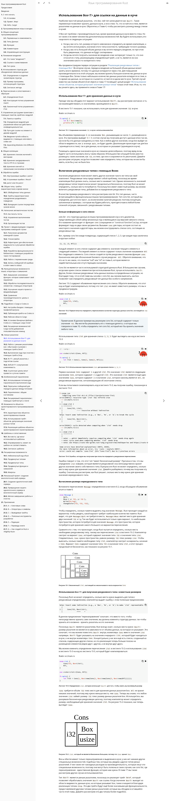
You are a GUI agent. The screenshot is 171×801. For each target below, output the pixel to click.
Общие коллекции (9, 151)
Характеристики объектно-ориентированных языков (17, 414)
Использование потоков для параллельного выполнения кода (17, 381)
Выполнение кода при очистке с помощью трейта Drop (19, 354)
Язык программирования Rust (13, 4)
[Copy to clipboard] (142, 118)
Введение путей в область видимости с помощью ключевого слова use (18, 139)
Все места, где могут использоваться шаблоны (14, 438)
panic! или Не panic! (13, 183)
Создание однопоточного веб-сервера (18, 483)
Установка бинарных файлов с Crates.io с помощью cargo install (18, 321)
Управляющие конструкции (17, 52)
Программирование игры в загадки (16, 28)
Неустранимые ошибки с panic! (18, 176)
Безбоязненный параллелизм (14, 377)
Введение (5, 11)
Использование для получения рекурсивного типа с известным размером (100, 592)
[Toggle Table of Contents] (38, 3)
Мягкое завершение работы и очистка (18, 497)
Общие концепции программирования (10, 33)
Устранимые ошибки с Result (17, 179)
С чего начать (8, 14)
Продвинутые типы (14, 463)
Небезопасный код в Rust (16, 456)
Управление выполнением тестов (17, 218)
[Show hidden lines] (145, 299)
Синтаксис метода (13, 87)
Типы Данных (11, 41)
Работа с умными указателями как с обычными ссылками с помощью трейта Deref (18, 346)
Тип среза (9, 66)
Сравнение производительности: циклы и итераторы (16, 297)
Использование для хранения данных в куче (90, 95)
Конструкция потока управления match (19, 101)
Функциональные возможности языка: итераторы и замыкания (15, 270)
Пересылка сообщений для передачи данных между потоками (18, 387)
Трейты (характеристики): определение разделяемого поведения (16, 198)
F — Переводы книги (14, 526)
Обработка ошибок (10, 172)
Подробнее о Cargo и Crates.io (15, 304)
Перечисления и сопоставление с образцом (16, 92)
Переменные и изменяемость (17, 38)
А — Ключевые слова (14, 506)
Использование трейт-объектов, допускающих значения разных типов (18, 421)
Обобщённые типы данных (17, 192)
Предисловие (6, 7)
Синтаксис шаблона (14, 449)
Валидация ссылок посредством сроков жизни (19, 205)
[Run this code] (145, 118)
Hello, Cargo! (10, 25)
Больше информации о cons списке (76, 211)
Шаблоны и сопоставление (13, 433)
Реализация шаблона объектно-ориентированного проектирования (19, 428)
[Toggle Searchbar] (49, 3)
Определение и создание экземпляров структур (16, 76)
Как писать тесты (13, 214)
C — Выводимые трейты (16, 513)
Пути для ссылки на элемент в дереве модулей (18, 131)
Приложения (7, 502)
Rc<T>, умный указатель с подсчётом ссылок (16, 360)
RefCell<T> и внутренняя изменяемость (16, 366)
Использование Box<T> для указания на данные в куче (17, 339)
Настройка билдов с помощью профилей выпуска (18, 308)
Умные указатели (9, 335)
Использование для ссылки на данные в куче (98, 15)
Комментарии (11, 48)
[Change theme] (44, 3)
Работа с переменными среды (18, 259)
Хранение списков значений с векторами (18, 155)
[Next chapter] (164, 400)
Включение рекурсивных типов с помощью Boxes (88, 170)
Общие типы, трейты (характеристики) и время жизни (14, 187)
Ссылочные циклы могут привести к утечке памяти (16, 372)
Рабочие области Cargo (15, 317)
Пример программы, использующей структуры (14, 82)
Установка (9, 18)
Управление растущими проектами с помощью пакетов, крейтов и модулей (17, 113)
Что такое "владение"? (14, 59)
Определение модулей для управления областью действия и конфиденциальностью (17, 124)
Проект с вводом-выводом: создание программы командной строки (17, 228)
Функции (9, 45)
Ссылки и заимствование (16, 62)
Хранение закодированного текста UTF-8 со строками (17, 161)
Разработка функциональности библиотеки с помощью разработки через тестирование (18, 253)
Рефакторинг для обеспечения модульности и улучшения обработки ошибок (19, 245)
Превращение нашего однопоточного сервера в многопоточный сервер (15, 490)
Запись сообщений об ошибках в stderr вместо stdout (18, 264)
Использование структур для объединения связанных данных (14, 70)
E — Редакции (11, 522)
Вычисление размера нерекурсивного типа (81, 481)
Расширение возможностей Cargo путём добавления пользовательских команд (17, 328)
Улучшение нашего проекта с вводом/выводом (18, 290)
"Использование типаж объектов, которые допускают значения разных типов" (102, 83)
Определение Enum (13, 97)
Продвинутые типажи (15, 459)
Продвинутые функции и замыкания (16, 467)
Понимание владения (11, 55)
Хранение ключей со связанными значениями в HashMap (19, 167)
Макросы (9, 472)
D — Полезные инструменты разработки (17, 517)
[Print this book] (167, 3)
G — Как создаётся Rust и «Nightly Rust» (16, 530)
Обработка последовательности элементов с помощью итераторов (19, 284)
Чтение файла (11, 239)
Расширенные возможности (14, 452)
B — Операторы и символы (17, 509)
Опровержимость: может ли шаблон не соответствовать (17, 444)
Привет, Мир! (11, 21)
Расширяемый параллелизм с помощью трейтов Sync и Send (18, 399)
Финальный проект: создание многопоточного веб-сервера (14, 477)
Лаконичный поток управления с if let (19, 107)
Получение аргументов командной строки (15, 234)
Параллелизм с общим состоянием (15, 393)
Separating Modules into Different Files (19, 146)
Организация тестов (14, 223)
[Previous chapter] (41, 400)
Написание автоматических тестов (17, 210)
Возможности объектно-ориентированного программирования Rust (17, 406)
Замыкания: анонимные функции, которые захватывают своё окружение (19, 277)
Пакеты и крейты (12, 118)
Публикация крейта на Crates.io (19, 313)
